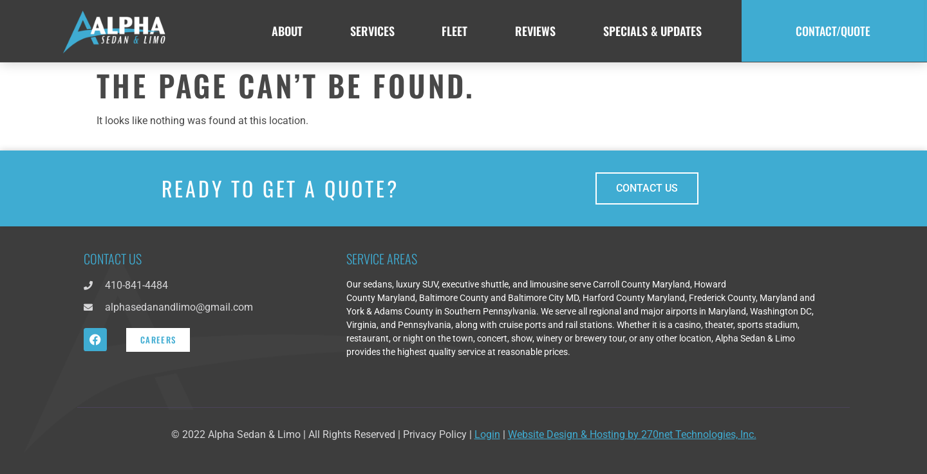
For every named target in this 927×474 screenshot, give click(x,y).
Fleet (454, 31)
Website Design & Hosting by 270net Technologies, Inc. (632, 434)
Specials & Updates (652, 31)
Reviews (535, 31)
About (287, 31)
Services (372, 31)
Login (487, 434)
